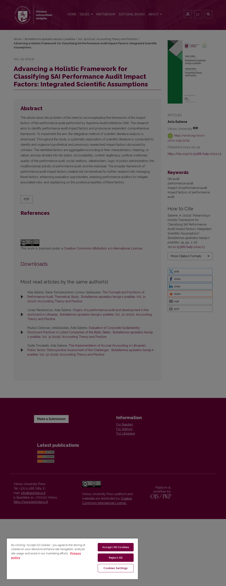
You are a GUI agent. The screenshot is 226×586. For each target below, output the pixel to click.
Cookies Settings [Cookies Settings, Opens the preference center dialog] (115, 568)
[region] (72, 558)
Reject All (116, 557)
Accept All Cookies (115, 547)
